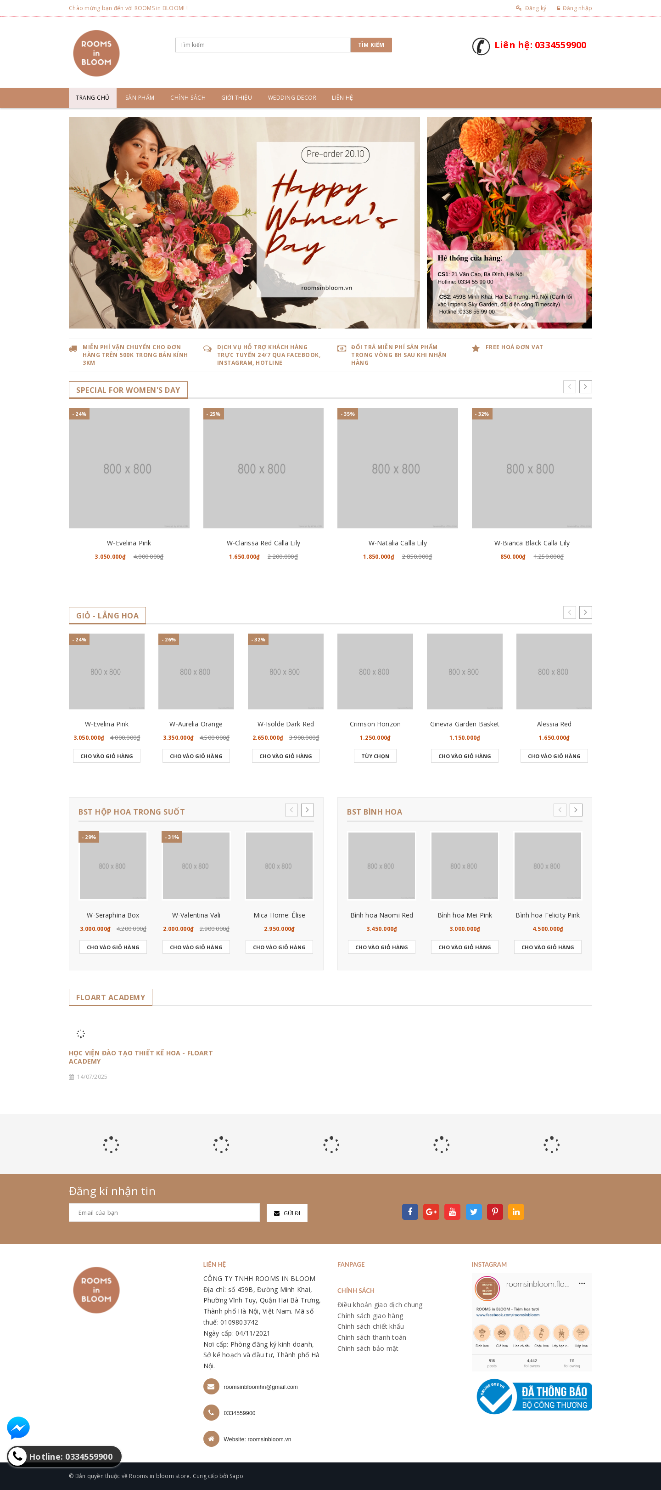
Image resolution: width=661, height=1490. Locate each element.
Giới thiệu (236, 98)
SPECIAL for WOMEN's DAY (128, 390)
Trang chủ (93, 98)
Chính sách (188, 98)
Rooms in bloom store (159, 1476)
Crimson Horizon (375, 724)
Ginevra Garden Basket (465, 724)
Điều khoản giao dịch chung (380, 1304)
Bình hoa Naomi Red (382, 915)
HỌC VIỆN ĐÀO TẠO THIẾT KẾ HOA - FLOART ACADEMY (141, 1057)
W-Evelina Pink (129, 542)
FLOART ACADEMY (110, 998)
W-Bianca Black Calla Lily (532, 542)
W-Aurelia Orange (196, 724)
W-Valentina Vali (196, 915)
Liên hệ (342, 98)
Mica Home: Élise (279, 915)
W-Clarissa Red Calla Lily (264, 542)
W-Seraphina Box (113, 915)
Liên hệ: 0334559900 (540, 45)
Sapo (236, 1476)
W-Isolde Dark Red (286, 724)
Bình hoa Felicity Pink (547, 915)
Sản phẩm (140, 98)
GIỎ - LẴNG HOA (107, 616)
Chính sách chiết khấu (370, 1326)
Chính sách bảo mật (368, 1348)
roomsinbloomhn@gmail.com (261, 1387)
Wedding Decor (292, 98)
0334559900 (240, 1413)
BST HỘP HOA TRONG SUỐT (131, 812)
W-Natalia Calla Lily (398, 542)
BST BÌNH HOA (374, 812)
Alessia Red (554, 724)
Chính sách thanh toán (371, 1337)
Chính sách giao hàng (370, 1315)
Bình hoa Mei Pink (464, 915)
